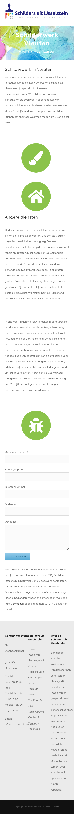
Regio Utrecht (36, 711)
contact (17, 603)
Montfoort (34, 700)
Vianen (32, 666)
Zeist (31, 705)
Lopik (31, 683)
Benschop (34, 677)
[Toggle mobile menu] (67, 21)
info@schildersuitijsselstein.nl (21, 724)
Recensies (34, 728)
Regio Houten (36, 671)
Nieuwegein (35, 660)
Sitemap (55, 807)
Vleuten (32, 717)
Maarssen (33, 723)
